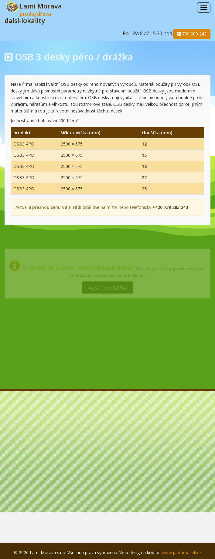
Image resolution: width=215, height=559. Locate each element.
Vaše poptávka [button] (107, 286)
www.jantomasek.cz (181, 552)
